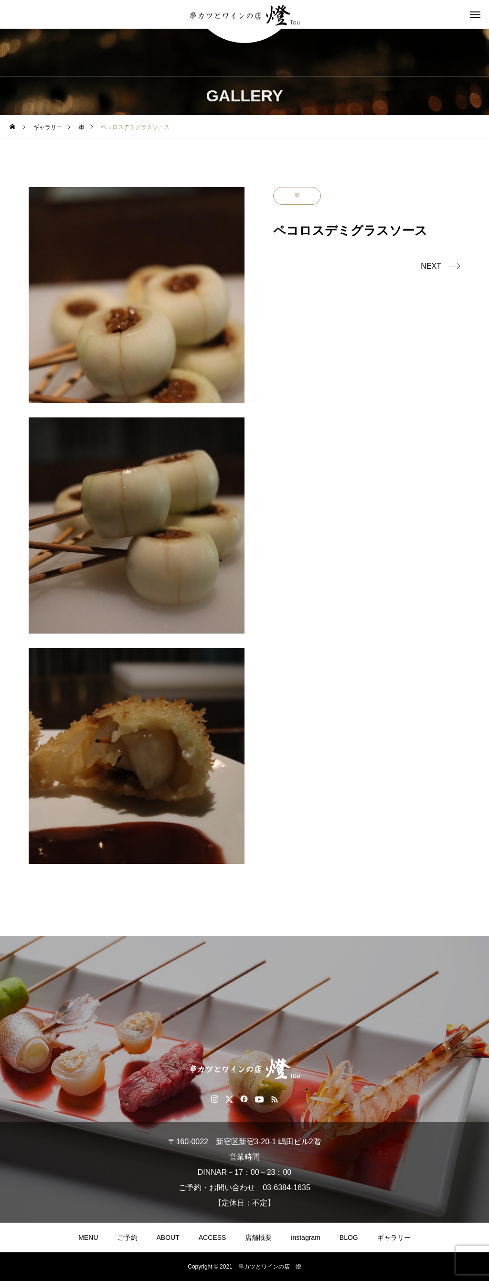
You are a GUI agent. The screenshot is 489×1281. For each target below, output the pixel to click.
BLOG (349, 1237)
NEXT (431, 266)
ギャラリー (394, 1237)
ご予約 (127, 1237)
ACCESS (212, 1237)
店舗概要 (258, 1237)
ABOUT (168, 1237)
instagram (305, 1237)
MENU (88, 1237)
